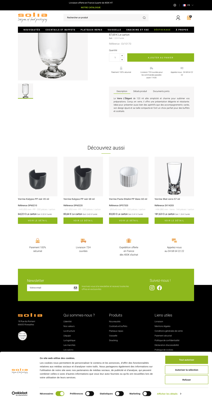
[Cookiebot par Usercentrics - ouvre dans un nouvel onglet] (19, 391)
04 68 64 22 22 (176, 284)
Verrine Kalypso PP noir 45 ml (34, 232)
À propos (182, 29)
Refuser (186, 377)
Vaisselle (114, 29)
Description (122, 124)
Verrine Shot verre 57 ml (168, 232)
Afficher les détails (167, 391)
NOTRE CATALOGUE (91, 7)
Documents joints (161, 124)
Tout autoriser (186, 357)
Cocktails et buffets (60, 29)
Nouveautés (32, 29)
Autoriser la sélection (186, 367)
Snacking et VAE (137, 29)
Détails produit (140, 124)
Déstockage (162, 29)
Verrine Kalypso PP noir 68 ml (79, 232)
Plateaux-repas (91, 29)
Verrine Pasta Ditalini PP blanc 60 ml (127, 233)
